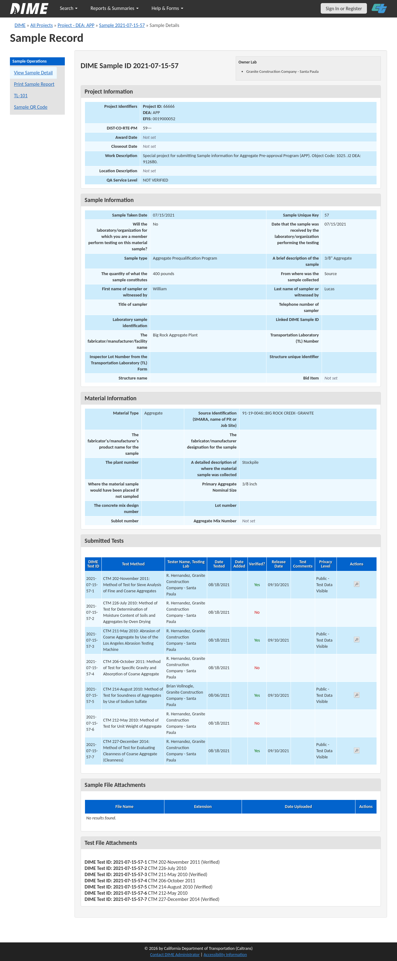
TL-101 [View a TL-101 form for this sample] (21, 96)
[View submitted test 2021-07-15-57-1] (356, 585)
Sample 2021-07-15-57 (122, 25)
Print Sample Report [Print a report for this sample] (34, 84)
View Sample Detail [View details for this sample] (33, 73)
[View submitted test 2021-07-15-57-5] (356, 696)
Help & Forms (167, 8)
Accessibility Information (225, 954)
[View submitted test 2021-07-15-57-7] (356, 751)
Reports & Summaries (115, 8)
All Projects (41, 25)
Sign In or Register (344, 8)
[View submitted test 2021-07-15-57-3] (356, 640)
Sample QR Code (30, 107)
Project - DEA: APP (76, 25)
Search (69, 8)
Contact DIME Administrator (175, 954)
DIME (20, 25)
